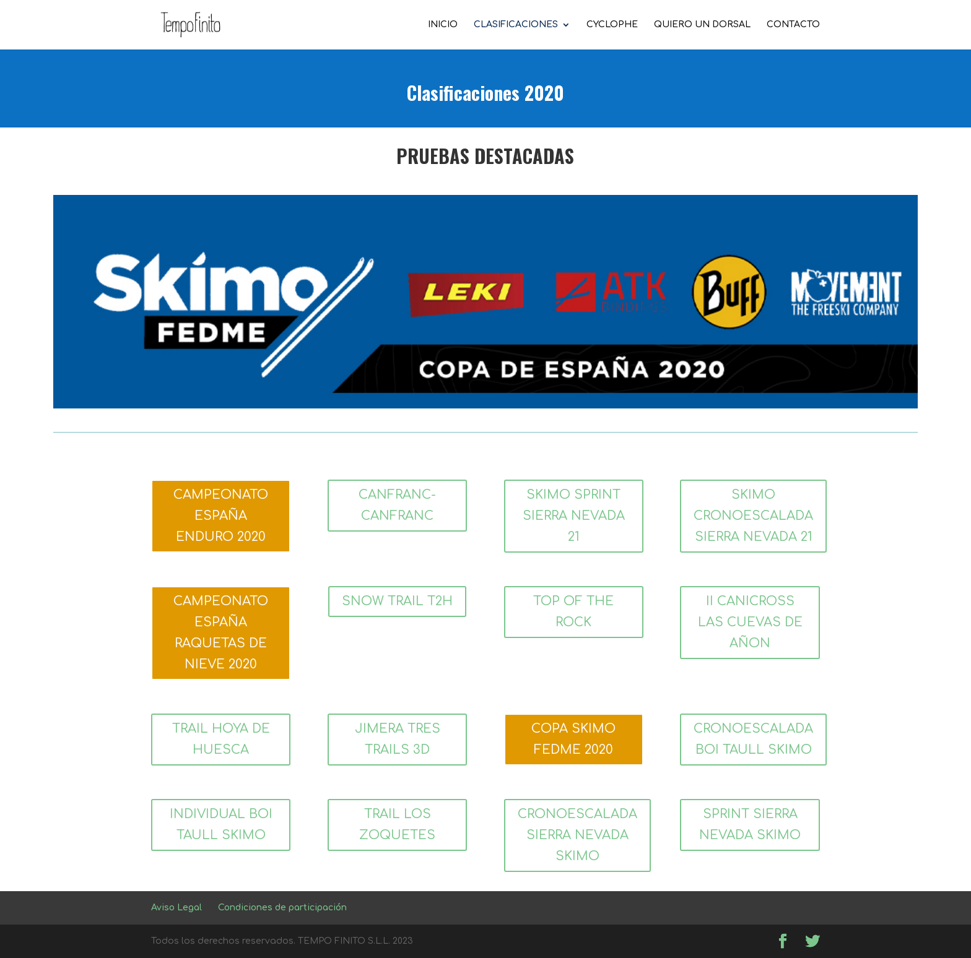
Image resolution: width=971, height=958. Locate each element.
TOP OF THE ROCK (573, 611)
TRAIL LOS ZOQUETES (397, 824)
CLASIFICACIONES (516, 24)
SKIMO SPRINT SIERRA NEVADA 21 (574, 516)
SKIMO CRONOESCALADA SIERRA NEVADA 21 (753, 516)
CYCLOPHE (612, 24)
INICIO (443, 24)
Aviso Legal (176, 907)
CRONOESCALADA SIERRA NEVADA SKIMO (577, 835)
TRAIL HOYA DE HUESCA (221, 739)
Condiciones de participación (282, 907)
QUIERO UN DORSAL (702, 24)
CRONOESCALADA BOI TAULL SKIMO (753, 739)
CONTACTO (793, 24)
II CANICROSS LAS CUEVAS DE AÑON (750, 622)
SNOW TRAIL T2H (397, 601)
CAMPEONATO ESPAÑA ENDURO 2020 (220, 516)
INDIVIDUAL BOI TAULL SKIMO (221, 824)
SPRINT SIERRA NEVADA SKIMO (750, 824)
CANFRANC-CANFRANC (397, 505)
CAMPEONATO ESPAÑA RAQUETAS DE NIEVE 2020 (220, 632)
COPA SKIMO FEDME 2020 (573, 739)
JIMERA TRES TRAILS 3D (397, 739)
